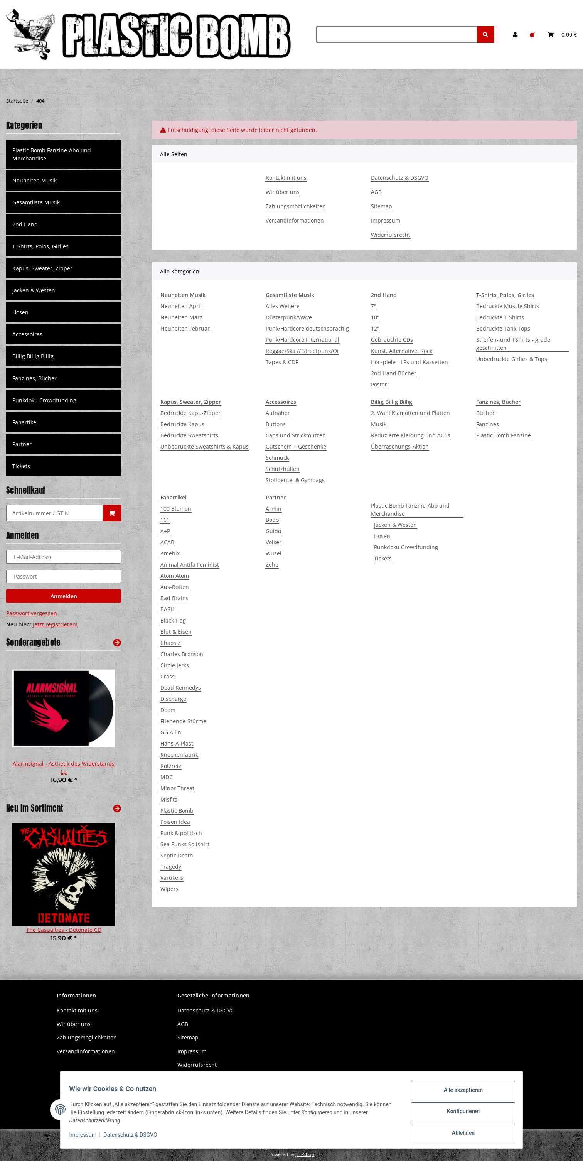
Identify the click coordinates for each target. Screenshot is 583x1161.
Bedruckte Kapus (182, 424)
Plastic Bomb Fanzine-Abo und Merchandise (410, 509)
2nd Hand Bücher (393, 373)
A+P (165, 531)
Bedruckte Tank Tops (503, 328)
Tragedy (170, 866)
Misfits (168, 799)
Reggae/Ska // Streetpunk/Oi (302, 350)
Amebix (170, 553)
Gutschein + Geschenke (296, 446)
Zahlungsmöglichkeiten (296, 206)
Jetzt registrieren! (55, 624)
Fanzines (487, 424)
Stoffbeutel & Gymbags (295, 480)
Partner (22, 444)
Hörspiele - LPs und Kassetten (409, 362)
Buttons (276, 424)
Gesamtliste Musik (36, 202)
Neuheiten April (181, 306)
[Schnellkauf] (54, 513)
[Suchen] (396, 34)
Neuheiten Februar (185, 328)
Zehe (272, 564)
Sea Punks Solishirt (184, 844)
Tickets (383, 558)
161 (165, 519)
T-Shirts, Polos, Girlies (40, 246)
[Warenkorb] (562, 34)
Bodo (272, 519)
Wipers (169, 889)
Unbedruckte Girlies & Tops (511, 359)
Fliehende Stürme (183, 721)
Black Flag (173, 620)
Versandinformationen (295, 220)
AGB (376, 192)
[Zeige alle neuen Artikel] (117, 808)
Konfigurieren (459, 1113)
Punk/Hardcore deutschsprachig (307, 328)
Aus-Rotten (174, 587)
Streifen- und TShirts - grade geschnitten (513, 343)
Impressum (385, 220)
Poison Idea (175, 821)
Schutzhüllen (283, 468)
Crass (167, 676)
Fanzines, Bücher (34, 378)
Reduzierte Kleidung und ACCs (410, 435)
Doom (167, 710)
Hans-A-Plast (176, 743)
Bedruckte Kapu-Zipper (190, 413)
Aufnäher (278, 413)
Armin (273, 508)
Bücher (485, 413)
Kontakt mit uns (286, 177)
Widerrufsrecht (390, 234)
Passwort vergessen (31, 613)
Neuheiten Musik (34, 180)
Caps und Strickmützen (296, 435)
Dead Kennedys (180, 687)
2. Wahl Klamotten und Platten (410, 413)
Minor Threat (177, 788)
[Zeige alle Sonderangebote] (117, 642)
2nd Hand (25, 224)
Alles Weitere (283, 306)
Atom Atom (174, 575)
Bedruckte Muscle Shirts (507, 306)
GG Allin (170, 732)
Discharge (173, 698)
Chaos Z (170, 642)
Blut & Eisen (176, 631)
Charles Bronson (181, 654)
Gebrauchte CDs (392, 339)
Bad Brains (174, 598)
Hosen (382, 536)
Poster (379, 384)
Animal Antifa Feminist (189, 564)
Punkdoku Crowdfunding (406, 547)
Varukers (171, 877)
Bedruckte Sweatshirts (189, 435)
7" (373, 306)
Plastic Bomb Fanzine (503, 435)
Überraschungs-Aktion (400, 446)
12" (375, 328)
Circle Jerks (174, 665)
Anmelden (64, 596)
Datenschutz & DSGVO (399, 177)
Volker (273, 542)
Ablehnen (459, 1134)
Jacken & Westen (395, 524)
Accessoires (27, 334)
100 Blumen (175, 508)
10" (375, 317)
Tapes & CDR (282, 362)
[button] (515, 34)
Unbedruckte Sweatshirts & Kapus (204, 446)
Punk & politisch (181, 833)
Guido (273, 531)
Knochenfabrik (179, 754)
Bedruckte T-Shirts (500, 317)
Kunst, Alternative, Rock (401, 350)
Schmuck (277, 457)
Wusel (273, 553)
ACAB (167, 542)
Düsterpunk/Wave (289, 317)
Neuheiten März (181, 317)
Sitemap (381, 206)
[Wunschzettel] (532, 34)
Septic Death (176, 855)
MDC (166, 777)
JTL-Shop (304, 1154)
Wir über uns (283, 192)
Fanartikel (25, 422)
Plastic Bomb (177, 810)
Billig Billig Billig (33, 356)
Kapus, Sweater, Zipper (42, 268)
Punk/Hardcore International (302, 339)
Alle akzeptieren (459, 1093)
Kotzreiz (170, 766)
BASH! (168, 609)
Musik (378, 424)
